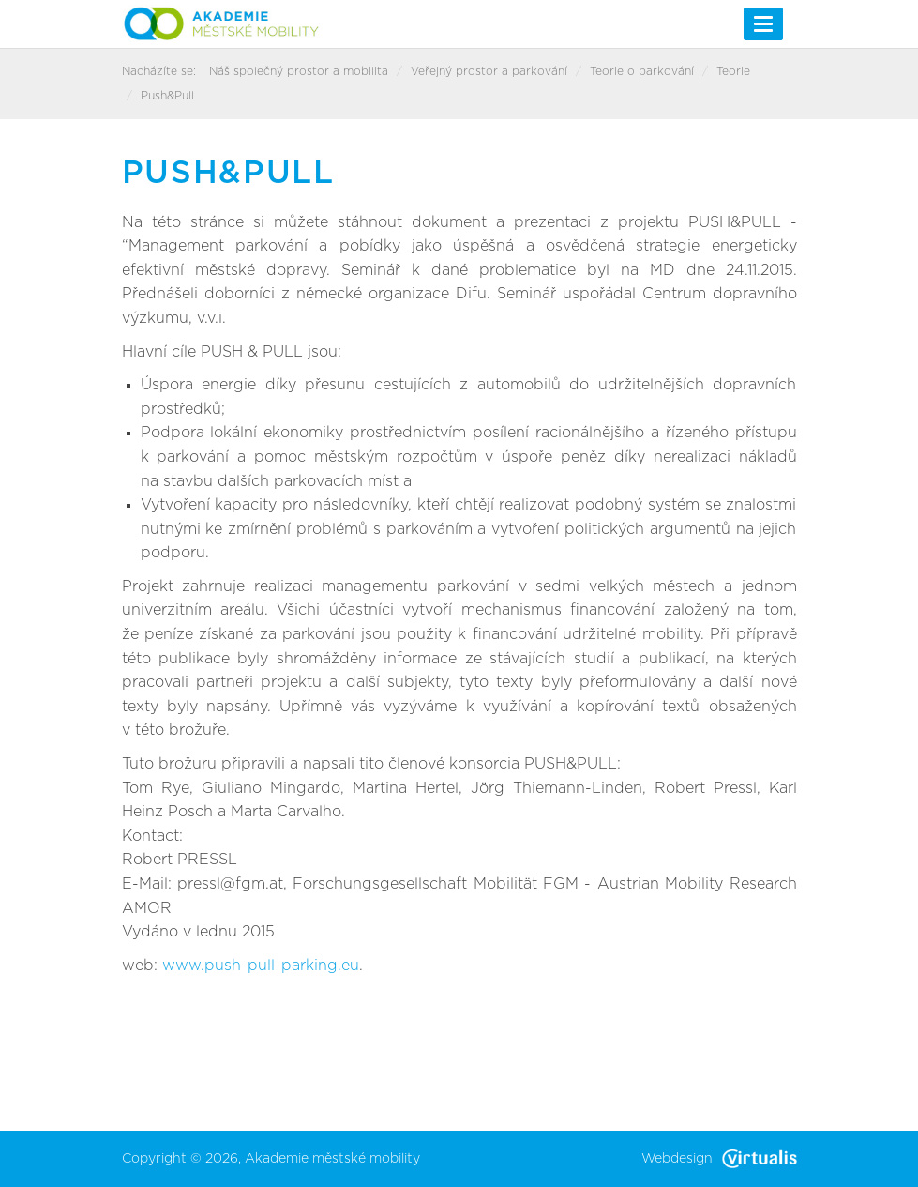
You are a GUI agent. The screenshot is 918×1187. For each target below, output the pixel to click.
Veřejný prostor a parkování (489, 71)
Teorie (733, 71)
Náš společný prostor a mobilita (298, 71)
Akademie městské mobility (332, 1158)
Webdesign (719, 1158)
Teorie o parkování (642, 71)
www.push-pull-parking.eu (260, 965)
